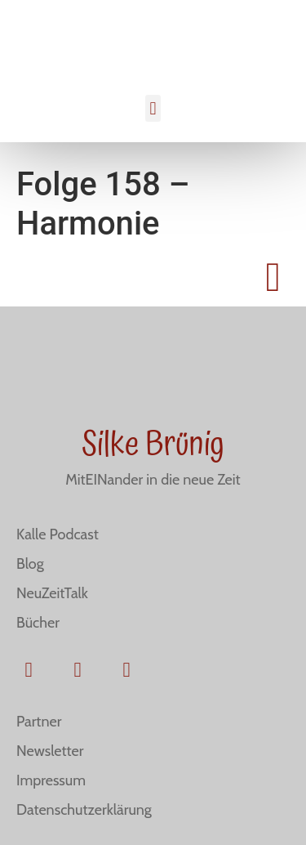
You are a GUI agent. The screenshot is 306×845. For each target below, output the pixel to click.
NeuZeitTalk (52, 593)
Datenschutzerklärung (84, 810)
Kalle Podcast (57, 534)
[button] (153, 108)
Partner (38, 722)
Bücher (38, 623)
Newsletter (49, 751)
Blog (30, 564)
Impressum (51, 780)
